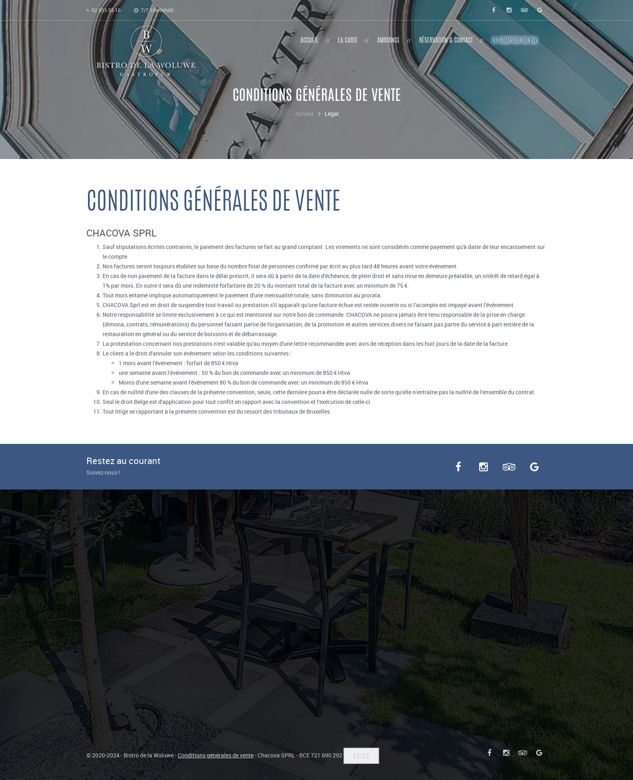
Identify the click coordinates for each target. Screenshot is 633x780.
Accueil (304, 113)
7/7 (154, 10)
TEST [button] (361, 756)
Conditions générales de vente (216, 755)
